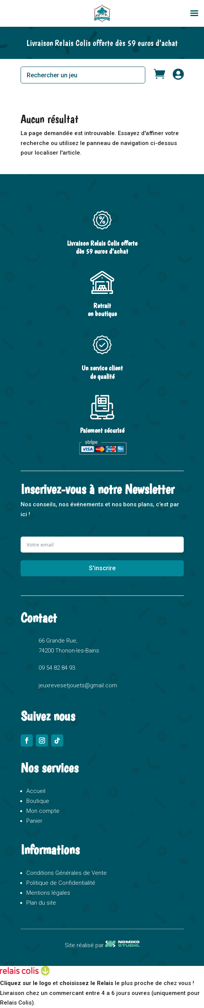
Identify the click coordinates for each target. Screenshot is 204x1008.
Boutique (37, 801)
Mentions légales (48, 892)
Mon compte (42, 810)
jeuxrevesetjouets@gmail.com (78, 685)
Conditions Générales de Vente (66, 872)
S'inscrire (102, 568)
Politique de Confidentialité (60, 882)
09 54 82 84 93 (57, 667)
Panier (34, 820)
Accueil (35, 791)
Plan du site (41, 902)
